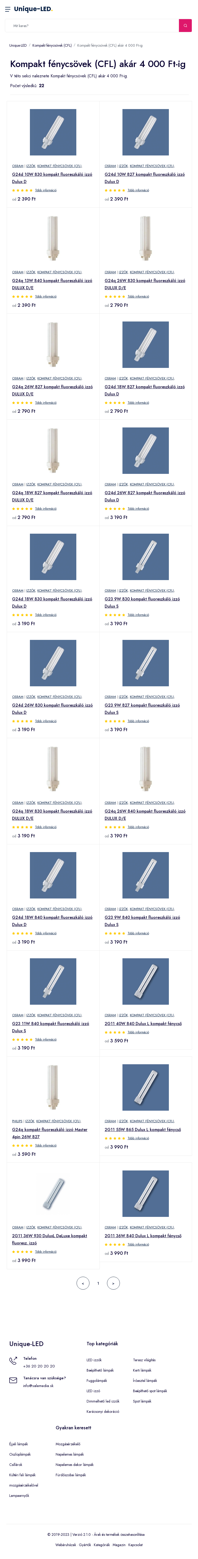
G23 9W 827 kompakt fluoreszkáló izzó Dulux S (142, 708)
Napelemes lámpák (70, 1454)
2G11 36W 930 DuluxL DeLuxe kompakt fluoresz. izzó (49, 1239)
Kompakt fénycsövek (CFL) (52, 45)
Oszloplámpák (20, 1454)
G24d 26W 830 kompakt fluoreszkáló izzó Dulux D (52, 708)
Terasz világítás (144, 1360)
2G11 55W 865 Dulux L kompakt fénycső (143, 1130)
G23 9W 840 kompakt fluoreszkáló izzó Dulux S (142, 921)
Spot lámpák (142, 1401)
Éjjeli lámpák (18, 1444)
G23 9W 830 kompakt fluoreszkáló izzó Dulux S (142, 602)
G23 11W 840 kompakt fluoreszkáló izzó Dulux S (50, 1027)
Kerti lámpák (142, 1370)
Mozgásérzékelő (68, 1444)
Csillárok (15, 1464)
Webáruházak (65, 1544)
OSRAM (17, 165)
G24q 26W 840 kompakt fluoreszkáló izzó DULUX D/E (145, 814)
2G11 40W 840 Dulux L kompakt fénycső (143, 1024)
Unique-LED (33, 9)
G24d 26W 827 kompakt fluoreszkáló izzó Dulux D (145, 496)
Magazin (119, 1544)
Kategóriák (102, 1544)
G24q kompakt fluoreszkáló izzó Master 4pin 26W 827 (49, 1133)
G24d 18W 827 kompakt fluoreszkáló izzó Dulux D (145, 390)
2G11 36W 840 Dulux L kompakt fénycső (143, 1236)
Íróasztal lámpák (145, 1380)
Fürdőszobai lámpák (71, 1475)
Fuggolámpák (97, 1380)
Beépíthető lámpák (100, 1370)
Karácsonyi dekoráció (103, 1411)
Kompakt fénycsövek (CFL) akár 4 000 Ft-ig (110, 45)
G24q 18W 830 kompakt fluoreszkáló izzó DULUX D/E (52, 814)
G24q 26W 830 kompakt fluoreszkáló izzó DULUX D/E (145, 284)
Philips (17, 1121)
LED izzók (94, 1360)
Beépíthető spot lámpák (150, 1390)
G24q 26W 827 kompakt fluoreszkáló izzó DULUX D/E (52, 390)
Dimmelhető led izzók (103, 1401)
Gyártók (85, 1544)
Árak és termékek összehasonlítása (119, 1534)
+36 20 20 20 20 (39, 1366)
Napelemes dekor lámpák (75, 1464)
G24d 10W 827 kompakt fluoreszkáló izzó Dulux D (145, 178)
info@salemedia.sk (38, 1386)
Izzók (30, 165)
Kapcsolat (135, 1544)
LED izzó (93, 1390)
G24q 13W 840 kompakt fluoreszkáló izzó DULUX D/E (52, 284)
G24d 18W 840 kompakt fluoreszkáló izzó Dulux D (52, 921)
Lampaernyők (19, 1495)
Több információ (45, 190)
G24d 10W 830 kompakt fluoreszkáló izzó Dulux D (52, 178)
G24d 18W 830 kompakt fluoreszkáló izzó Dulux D (52, 602)
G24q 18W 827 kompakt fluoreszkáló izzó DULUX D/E (52, 496)
